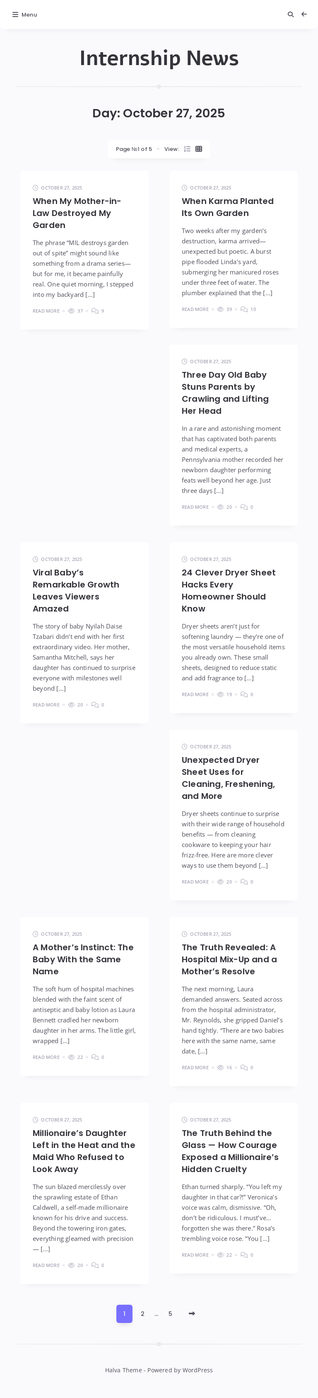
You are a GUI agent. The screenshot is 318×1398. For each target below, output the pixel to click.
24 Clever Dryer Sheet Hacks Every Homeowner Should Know (229, 590)
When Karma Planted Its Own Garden (228, 207)
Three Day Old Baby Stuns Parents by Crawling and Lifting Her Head (225, 393)
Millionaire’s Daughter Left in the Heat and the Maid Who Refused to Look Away (84, 1151)
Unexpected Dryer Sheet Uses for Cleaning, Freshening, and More (228, 778)
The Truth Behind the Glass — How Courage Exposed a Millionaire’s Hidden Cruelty (230, 1151)
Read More (46, 311)
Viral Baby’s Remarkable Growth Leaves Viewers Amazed (76, 590)
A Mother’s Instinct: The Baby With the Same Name (83, 959)
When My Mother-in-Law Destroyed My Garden (77, 213)
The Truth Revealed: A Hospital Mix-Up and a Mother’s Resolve (229, 959)
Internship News (159, 58)
